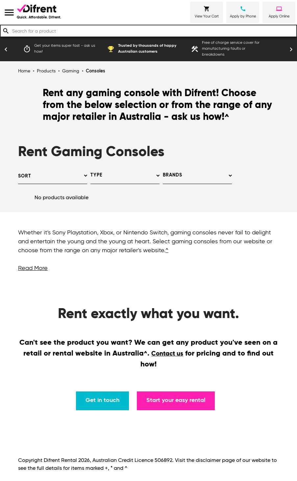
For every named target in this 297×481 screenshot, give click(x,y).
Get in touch (102, 400)
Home (24, 71)
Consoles (95, 71)
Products (46, 71)
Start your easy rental (175, 400)
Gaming (70, 71)
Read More (33, 268)
